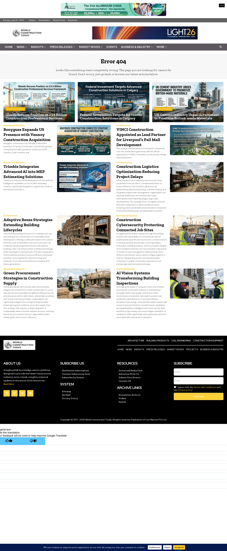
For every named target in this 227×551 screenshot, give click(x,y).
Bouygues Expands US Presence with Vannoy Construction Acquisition (28, 139)
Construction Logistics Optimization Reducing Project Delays (136, 183)
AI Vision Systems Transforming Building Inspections (140, 300)
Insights (38, 47)
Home (9, 47)
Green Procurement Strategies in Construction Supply (27, 300)
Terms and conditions (205, 409)
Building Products (163, 111)
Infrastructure (124, 170)
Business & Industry (137, 47)
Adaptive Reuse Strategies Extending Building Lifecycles (27, 242)
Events (112, 47)
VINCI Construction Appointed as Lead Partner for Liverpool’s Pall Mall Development (141, 141)
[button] (220, 47)
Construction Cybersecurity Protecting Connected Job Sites (141, 244)
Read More (8, 406)
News (22, 47)
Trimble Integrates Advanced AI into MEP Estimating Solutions (29, 178)
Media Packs (59, 20)
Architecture (123, 128)
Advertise (72, 20)
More (162, 47)
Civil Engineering (125, 291)
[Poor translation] (33, 463)
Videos (32, 20)
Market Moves (90, 47)
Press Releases (62, 47)
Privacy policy (185, 412)
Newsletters (44, 20)
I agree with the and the (197, 411)
